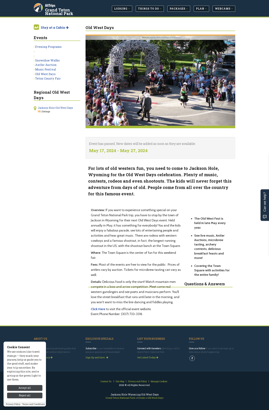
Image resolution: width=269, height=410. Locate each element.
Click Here (98, 309)
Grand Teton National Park (67, 11)
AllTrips (50, 5)
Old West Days (45, 74)
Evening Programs (48, 47)
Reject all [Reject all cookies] (25, 398)
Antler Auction (46, 65)
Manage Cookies (159, 381)
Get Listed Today (147, 357)
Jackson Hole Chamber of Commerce (165, 38)
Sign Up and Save (97, 357)
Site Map (120, 381)
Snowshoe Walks (47, 60)
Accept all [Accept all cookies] (25, 390)
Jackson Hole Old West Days (55, 107)
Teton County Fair (48, 78)
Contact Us (106, 381)
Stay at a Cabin (55, 27)
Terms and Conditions (33, 407)
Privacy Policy (13, 407)
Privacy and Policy (137, 381)
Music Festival (45, 69)
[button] (97, 81)
